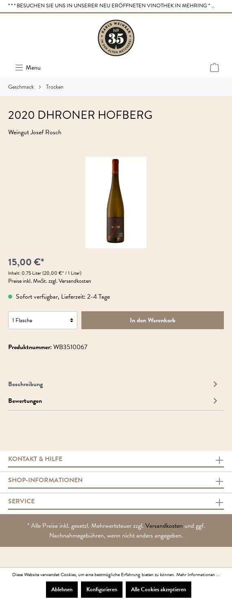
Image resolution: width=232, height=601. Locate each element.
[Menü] (27, 67)
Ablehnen (61, 589)
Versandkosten (164, 526)
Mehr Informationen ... (198, 574)
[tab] (114, 383)
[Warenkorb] (214, 68)
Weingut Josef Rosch (34, 132)
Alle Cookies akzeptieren (158, 589)
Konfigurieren (101, 589)
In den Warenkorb (152, 320)
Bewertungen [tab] (114, 400)
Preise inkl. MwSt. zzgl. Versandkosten (49, 281)
